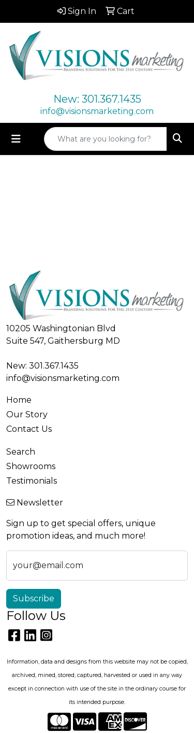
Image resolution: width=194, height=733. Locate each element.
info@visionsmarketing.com (97, 111)
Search (20, 452)
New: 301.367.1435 (97, 99)
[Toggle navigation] (16, 139)
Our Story (27, 414)
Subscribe (33, 598)
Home (19, 400)
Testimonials (31, 481)
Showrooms (30, 466)
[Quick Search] (105, 139)
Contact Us (29, 429)
